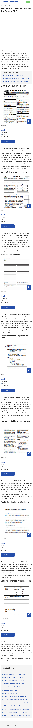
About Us (20, 723)
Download (7, 141)
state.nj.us (3, 457)
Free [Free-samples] (28, 1)
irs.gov (2, 210)
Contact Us (13, 723)
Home (2, 5)
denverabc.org (4, 618)
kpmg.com (3, 291)
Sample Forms (8, 5)
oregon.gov (3, 125)
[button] (31, 2)
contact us (4, 661)
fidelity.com (3, 538)
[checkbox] (1, 1)
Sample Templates (21, 725)
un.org (2, 374)
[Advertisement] (16, 30)
